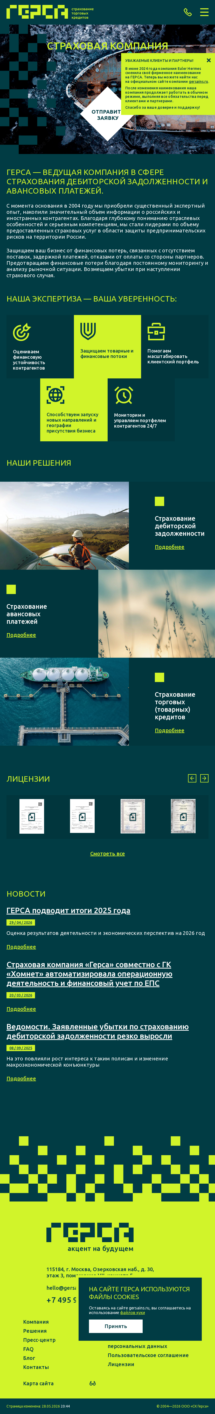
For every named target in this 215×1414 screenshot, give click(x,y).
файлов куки (132, 1312)
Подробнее (21, 947)
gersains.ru (198, 81)
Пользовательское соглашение (148, 1355)
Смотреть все (107, 853)
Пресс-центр (39, 1340)
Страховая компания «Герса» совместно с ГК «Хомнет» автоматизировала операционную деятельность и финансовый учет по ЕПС (89, 973)
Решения (35, 1331)
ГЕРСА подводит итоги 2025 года (68, 910)
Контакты (36, 1367)
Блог (29, 1358)
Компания (36, 1322)
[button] (192, 778)
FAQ (28, 1349)
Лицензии (121, 1364)
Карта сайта (38, 1383)
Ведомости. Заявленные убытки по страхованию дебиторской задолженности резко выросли (97, 1031)
